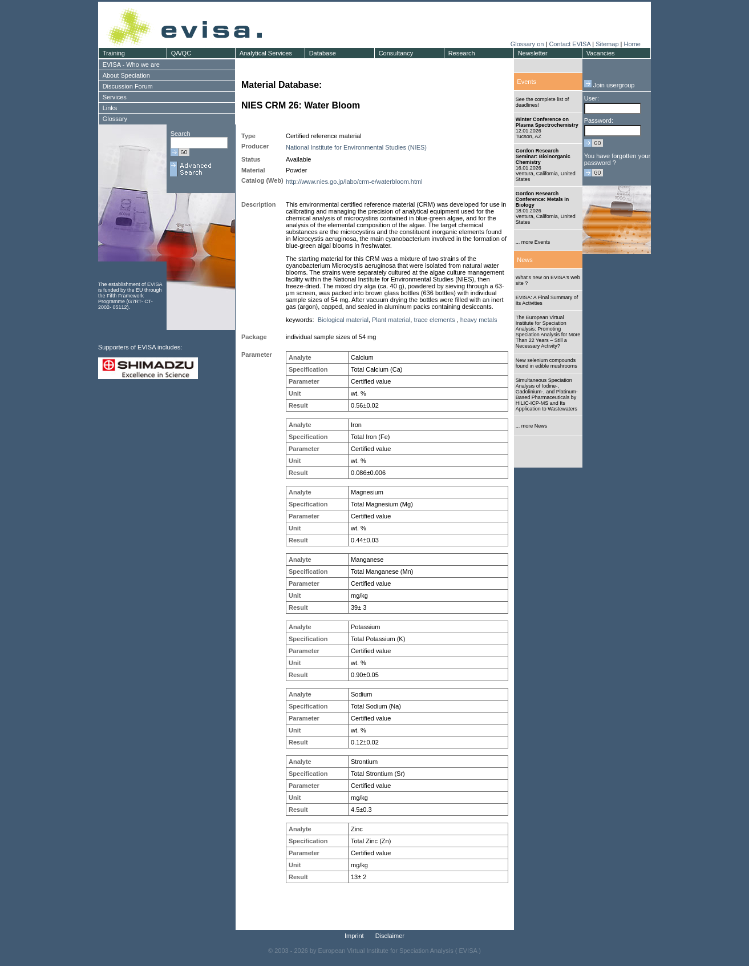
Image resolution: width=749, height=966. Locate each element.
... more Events (533, 242)
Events (526, 81)
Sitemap (607, 44)
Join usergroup (609, 85)
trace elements (434, 319)
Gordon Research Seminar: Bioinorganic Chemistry (543, 156)
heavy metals (478, 319)
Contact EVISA (569, 44)
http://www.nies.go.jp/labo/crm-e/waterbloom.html (354, 181)
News (525, 259)
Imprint (354, 935)
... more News (532, 426)
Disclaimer (389, 935)
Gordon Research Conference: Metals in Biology (542, 199)
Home (632, 44)
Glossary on (528, 44)
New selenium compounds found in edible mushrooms (546, 363)
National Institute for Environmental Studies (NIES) (356, 147)
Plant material (391, 319)
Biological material (343, 319)
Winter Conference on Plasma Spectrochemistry (547, 122)
